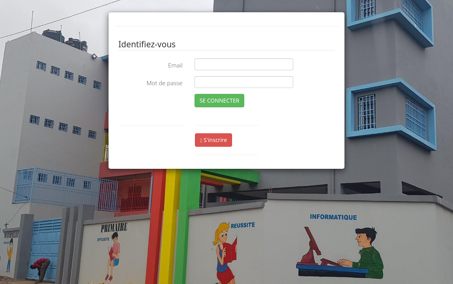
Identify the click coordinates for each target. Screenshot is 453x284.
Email (175, 65)
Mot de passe (164, 83)
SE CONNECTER (220, 100)
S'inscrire (213, 140)
